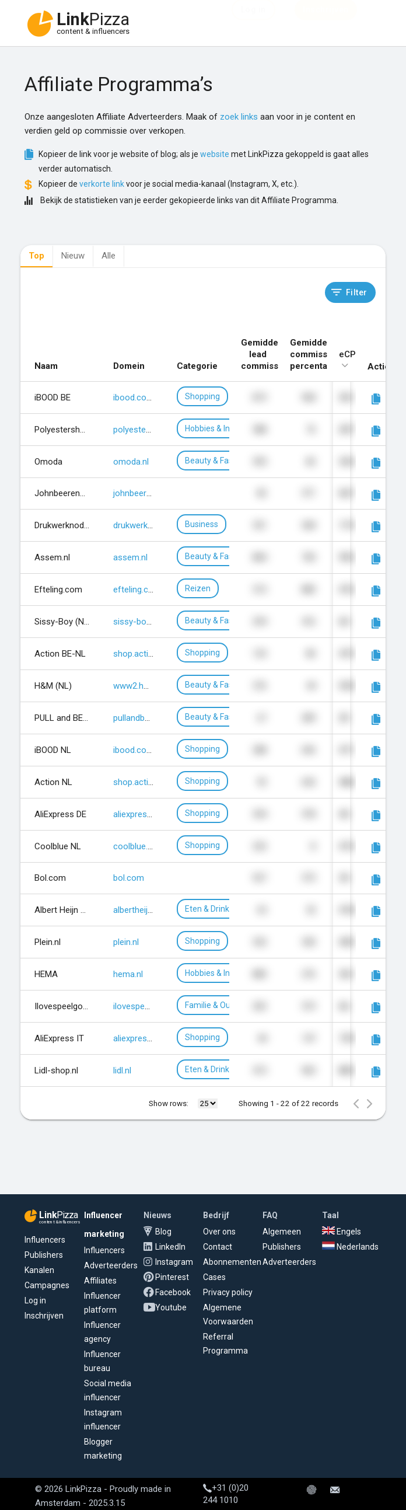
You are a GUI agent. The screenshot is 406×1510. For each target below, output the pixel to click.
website (214, 154)
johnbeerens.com (146, 493)
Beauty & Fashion (217, 460)
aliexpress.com (142, 814)
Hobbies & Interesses (223, 428)
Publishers (43, 1255)
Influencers (44, 1239)
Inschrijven (44, 1315)
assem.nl (130, 557)
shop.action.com (145, 653)
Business (201, 524)
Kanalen (39, 1270)
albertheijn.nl (136, 910)
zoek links (239, 116)
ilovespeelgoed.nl (145, 1006)
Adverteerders (111, 1265)
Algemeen (281, 1231)
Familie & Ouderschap (225, 1005)
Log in (35, 1300)
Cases (214, 1277)
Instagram (174, 1262)
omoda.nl (131, 461)
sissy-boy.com (141, 621)
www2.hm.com (141, 686)
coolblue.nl (133, 846)
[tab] (36, 257)
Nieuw (73, 255)
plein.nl (126, 942)
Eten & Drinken (212, 908)
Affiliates (100, 1280)
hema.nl (128, 974)
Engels (341, 1231)
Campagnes (46, 1285)
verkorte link (101, 184)
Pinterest (172, 1277)
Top (36, 255)
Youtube (171, 1307)
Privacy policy (228, 1292)
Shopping (202, 396)
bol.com (128, 878)
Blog (163, 1231)
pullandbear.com (144, 718)
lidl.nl (122, 1070)
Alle (109, 255)
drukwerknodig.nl (145, 525)
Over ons (219, 1231)
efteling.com (137, 589)
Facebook (173, 1292)
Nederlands (350, 1246)
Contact (217, 1246)
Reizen (198, 588)
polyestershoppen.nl (151, 429)
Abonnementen (232, 1262)
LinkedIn (170, 1246)
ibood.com (133, 397)
